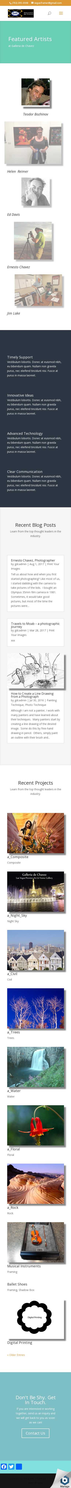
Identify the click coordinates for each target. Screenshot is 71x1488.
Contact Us (35, 1433)
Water (11, 1096)
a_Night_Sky (17, 915)
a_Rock (12, 1207)
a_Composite (17, 857)
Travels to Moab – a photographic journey (35, 625)
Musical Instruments (24, 1266)
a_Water (14, 1090)
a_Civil (12, 973)
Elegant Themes (34, 1478)
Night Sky (13, 921)
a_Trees (13, 1032)
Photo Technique (35, 705)
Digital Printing (19, 1342)
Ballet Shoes (17, 1284)
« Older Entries (16, 1355)
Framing (12, 1272)
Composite (14, 862)
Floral (10, 1155)
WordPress (35, 1483)
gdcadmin (21, 564)
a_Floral (13, 1149)
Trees (10, 1038)
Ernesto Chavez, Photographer (33, 560)
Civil (9, 979)
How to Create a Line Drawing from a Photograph (32, 695)
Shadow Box (26, 1290)
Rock (10, 1213)
